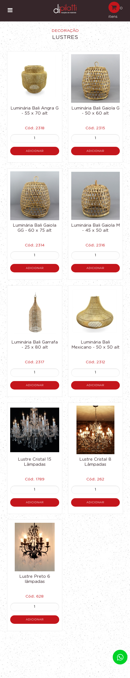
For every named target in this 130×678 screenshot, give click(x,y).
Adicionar (35, 151)
